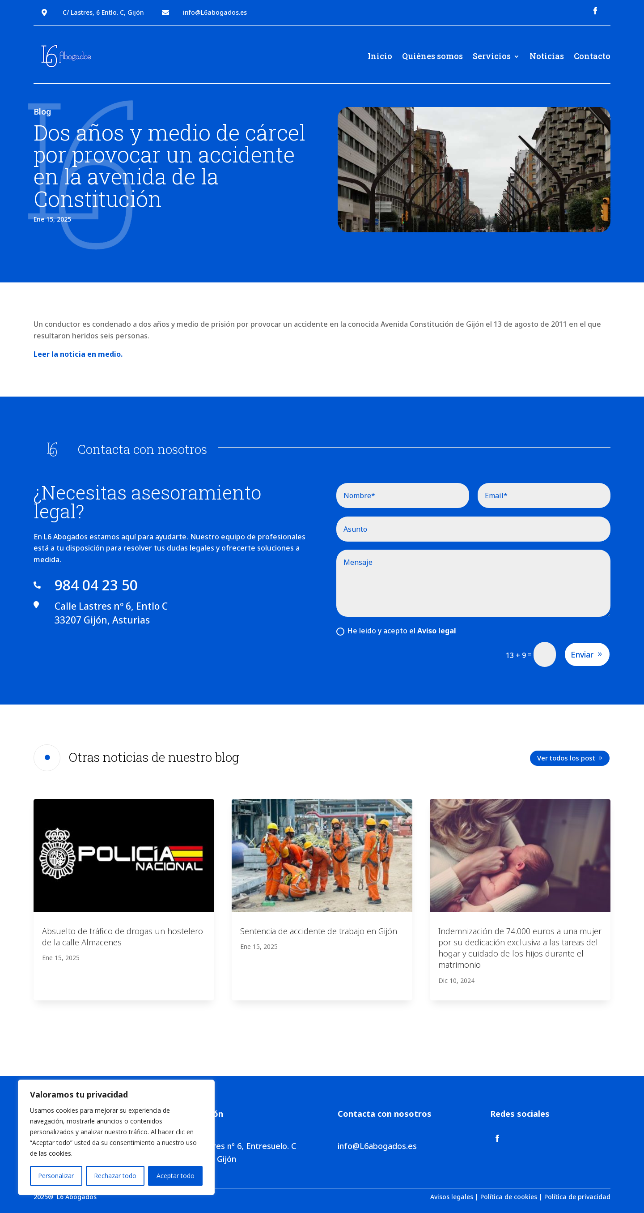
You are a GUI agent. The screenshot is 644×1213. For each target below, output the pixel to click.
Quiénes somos (432, 56)
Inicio (380, 56)
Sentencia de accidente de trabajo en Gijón (318, 931)
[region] (116, 1137)
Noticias (547, 56)
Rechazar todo (115, 1175)
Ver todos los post (566, 757)
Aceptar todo (176, 1175)
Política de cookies (508, 1196)
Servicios (492, 56)
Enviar (582, 654)
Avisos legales (451, 1196)
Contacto (592, 56)
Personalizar (56, 1175)
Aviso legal (436, 631)
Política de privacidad (577, 1196)
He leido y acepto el (396, 631)
